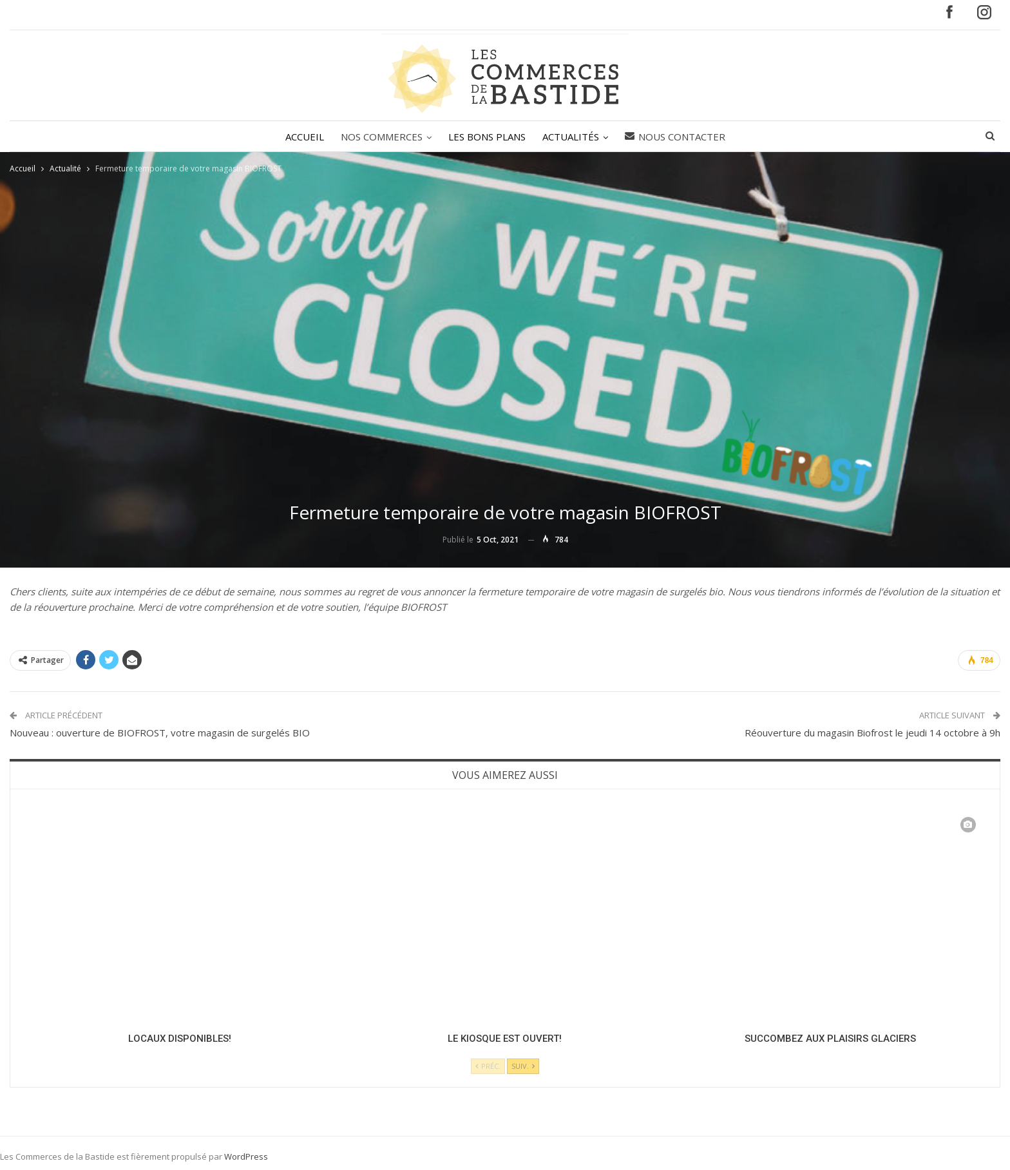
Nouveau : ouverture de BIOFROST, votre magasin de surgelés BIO (160, 732)
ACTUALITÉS (572, 136)
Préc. (487, 1066)
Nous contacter (679, 136)
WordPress (246, 1156)
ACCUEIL (300, 136)
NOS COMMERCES (380, 136)
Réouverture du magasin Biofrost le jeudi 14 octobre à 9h (872, 732)
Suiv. (523, 1066)
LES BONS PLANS (487, 136)
